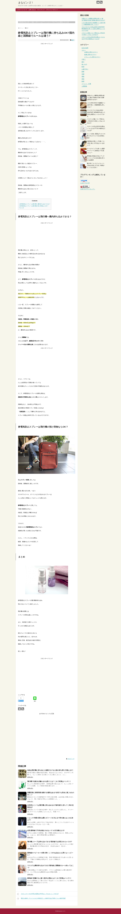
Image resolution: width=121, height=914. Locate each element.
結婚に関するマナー (90, 54)
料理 (83, 66)
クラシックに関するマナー (92, 57)
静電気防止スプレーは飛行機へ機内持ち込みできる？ (34, 204)
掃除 (83, 76)
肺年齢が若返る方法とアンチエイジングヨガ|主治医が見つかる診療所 (96, 158)
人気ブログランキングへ (87, 189)
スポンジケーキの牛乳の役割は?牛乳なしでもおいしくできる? (38, 894)
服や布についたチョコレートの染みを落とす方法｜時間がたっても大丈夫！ (95, 165)
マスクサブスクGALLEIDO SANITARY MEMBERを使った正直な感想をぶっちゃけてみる (93, 28)
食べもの (84, 64)
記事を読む (30, 777)
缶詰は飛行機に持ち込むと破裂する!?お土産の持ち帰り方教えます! (50, 770)
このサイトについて (21, 9)
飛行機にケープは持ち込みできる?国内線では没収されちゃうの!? (49, 841)
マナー (84, 50)
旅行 (73, 40)
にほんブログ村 (85, 183)
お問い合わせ (32, 9)
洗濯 (83, 74)
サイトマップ (40, 9)
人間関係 (84, 86)
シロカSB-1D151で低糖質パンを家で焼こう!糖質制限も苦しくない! (96, 105)
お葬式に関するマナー (91, 52)
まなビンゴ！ (26, 2)
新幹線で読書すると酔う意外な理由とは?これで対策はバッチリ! (49, 878)
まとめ (21, 207)
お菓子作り (85, 69)
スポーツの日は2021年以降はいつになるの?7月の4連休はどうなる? (96, 128)
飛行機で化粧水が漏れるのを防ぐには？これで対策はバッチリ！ (49, 781)
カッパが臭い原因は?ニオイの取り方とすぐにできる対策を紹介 (96, 136)
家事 (83, 71)
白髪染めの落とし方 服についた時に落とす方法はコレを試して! (96, 143)
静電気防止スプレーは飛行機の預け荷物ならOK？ (33, 206)
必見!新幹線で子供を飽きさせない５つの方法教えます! (46, 830)
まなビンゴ (71, 758)
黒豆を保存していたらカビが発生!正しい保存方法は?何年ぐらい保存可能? (41, 898)
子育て (84, 59)
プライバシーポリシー (52, 9)
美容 (83, 79)
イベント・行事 (86, 84)
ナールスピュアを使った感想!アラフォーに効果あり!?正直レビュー (96, 150)
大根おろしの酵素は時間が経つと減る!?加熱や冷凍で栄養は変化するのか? (95, 97)
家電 (83, 81)
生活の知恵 (85, 48)
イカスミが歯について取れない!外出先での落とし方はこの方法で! (96, 121)
